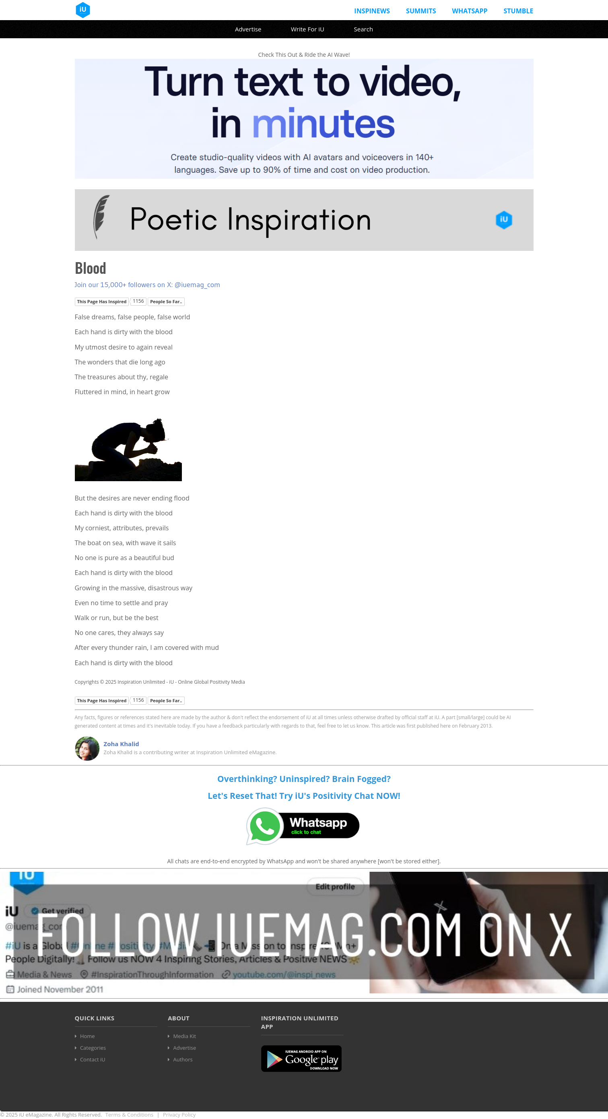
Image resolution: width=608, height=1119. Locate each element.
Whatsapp (470, 10)
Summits (421, 10)
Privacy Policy (179, 1114)
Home (87, 1036)
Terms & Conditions (129, 1114)
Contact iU (92, 1059)
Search (363, 29)
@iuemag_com (198, 284)
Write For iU (307, 29)
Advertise (248, 29)
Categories (93, 1047)
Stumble (518, 10)
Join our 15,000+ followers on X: (125, 284)
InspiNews (372, 10)
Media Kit (184, 1036)
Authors (183, 1059)
